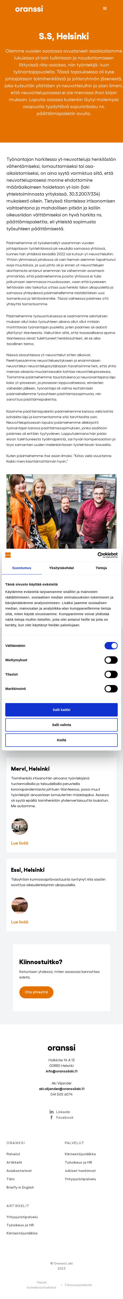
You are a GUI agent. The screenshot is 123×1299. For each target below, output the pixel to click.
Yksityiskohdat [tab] (61, 568)
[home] (28, 8)
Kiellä (61, 740)
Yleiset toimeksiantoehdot (41, 1284)
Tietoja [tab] (101, 568)
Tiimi (10, 1179)
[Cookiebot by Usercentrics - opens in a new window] (97, 555)
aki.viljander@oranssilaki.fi (61, 1088)
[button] (105, 8)
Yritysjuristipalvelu (80, 1179)
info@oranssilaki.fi (61, 1071)
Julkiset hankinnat (80, 1170)
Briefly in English (20, 1187)
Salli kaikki (61, 710)
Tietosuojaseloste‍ (78, 1285)
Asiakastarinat (19, 1170)
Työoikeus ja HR (78, 1162)
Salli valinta (61, 725)
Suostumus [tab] (21, 568)
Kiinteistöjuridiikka (80, 1154)
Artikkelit (14, 1162)
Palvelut (13, 1154)
